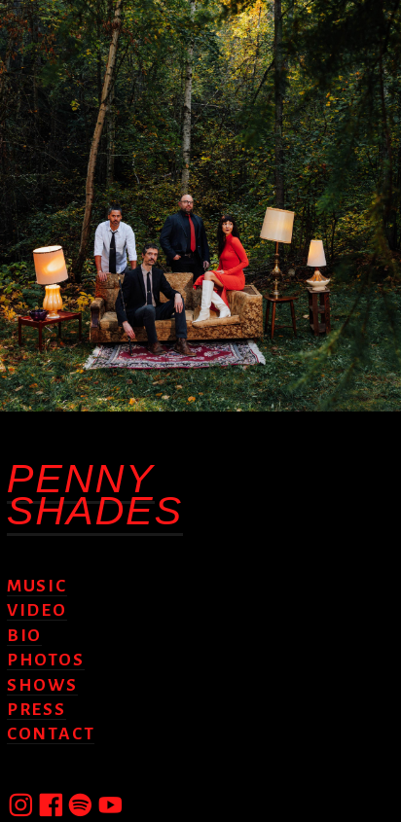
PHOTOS (46, 660)
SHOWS (42, 685)
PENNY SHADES (95, 494)
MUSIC (37, 586)
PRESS (36, 709)
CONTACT (50, 734)
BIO (24, 635)
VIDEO (37, 610)
